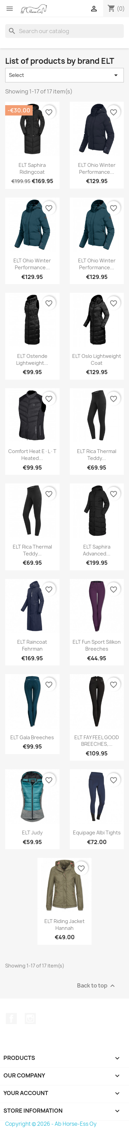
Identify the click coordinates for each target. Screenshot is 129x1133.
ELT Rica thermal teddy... (96, 454)
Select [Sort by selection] (64, 75)
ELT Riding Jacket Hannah (64, 924)
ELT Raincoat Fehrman (32, 645)
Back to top (97, 985)
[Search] (64, 31)
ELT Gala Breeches (32, 737)
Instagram (30, 1018)
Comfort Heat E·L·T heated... (32, 454)
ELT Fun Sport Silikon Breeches (97, 645)
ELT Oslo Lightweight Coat (96, 359)
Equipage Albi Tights (97, 832)
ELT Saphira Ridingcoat (32, 168)
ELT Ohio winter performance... (97, 168)
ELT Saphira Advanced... (96, 550)
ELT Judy (32, 832)
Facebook (11, 1018)
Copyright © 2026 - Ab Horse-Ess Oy (51, 1123)
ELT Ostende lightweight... (32, 359)
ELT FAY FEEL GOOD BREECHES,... (96, 741)
